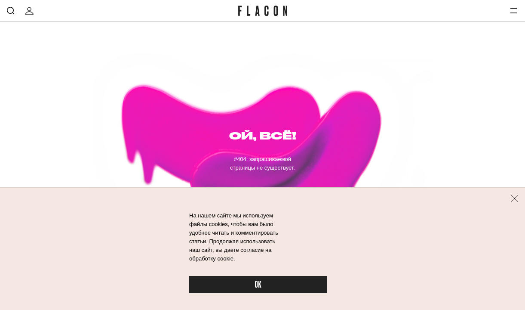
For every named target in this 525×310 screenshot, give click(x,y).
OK (258, 284)
